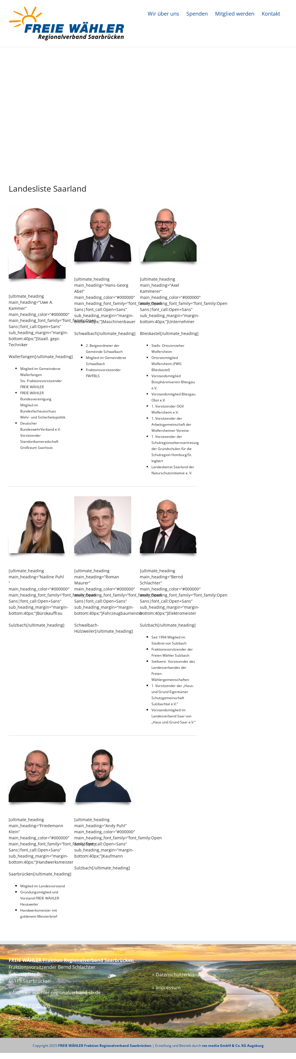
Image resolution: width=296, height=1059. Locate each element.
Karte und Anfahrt (28, 1018)
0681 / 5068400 (33, 1006)
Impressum (168, 987)
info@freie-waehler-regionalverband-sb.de (55, 992)
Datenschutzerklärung (180, 974)
